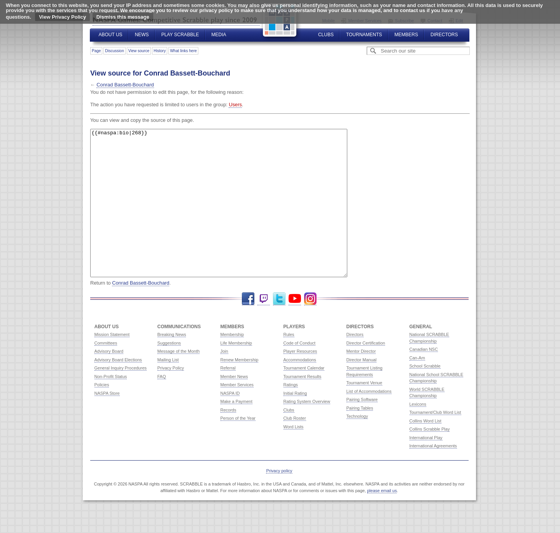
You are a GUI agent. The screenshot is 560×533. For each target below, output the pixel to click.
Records (228, 439)
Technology (357, 445)
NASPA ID (230, 422)
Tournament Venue (364, 412)
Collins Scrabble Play (430, 458)
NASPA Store (107, 422)
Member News (234, 405)
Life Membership (236, 372)
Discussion (114, 51)
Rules (289, 363)
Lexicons (418, 433)
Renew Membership (239, 389)
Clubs (326, 34)
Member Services (237, 414)
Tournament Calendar (304, 397)
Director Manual (361, 389)
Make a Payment (236, 430)
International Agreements (433, 475)
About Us (110, 34)
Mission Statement (112, 363)
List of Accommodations (369, 420)
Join (224, 380)
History (160, 51)
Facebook (248, 328)
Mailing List (168, 389)
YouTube (295, 328)
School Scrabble (425, 395)
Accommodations (300, 389)
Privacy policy (279, 500)
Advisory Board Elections (118, 389)
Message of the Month (179, 380)
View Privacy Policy (62, 17)
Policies (101, 414)
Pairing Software (362, 428)
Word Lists (294, 456)
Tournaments (364, 34)
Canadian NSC (424, 378)
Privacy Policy (171, 397)
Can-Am (417, 387)
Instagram (310, 328)
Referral (228, 397)
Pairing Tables (359, 437)
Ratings (291, 414)
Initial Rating (295, 422)
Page (96, 51)
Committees (105, 372)
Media (219, 34)
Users (235, 104)
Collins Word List (425, 450)
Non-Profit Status (110, 405)
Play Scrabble (180, 34)
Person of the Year (238, 447)
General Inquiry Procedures (120, 397)
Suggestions (169, 372)
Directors (444, 34)
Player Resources (300, 380)
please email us (382, 519)
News (142, 34)
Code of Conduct (300, 372)
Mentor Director (361, 380)
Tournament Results (303, 405)
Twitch (263, 328)
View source (138, 51)
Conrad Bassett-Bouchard (125, 85)
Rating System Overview (307, 430)
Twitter (279, 328)
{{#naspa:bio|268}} (234, 217)
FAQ (162, 405)
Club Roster (295, 447)
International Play (426, 466)
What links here (183, 51)
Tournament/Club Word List (435, 441)
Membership (232, 363)
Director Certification (365, 372)
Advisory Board (109, 380)
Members (406, 34)
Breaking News (172, 363)
